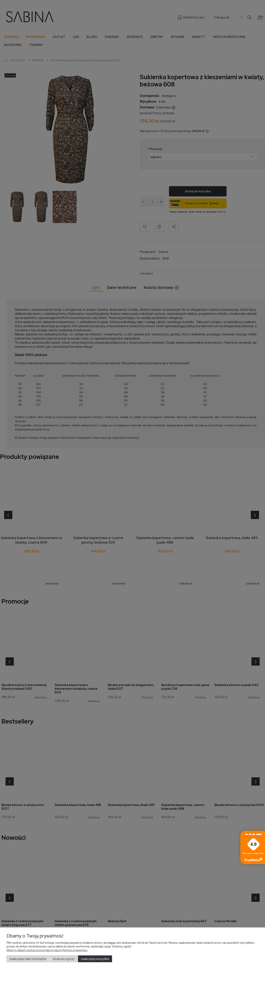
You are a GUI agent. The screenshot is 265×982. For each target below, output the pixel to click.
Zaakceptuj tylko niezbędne (27, 959)
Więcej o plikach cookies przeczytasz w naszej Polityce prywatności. (47, 950)
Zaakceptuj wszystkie (95, 959)
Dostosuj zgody (63, 959)
